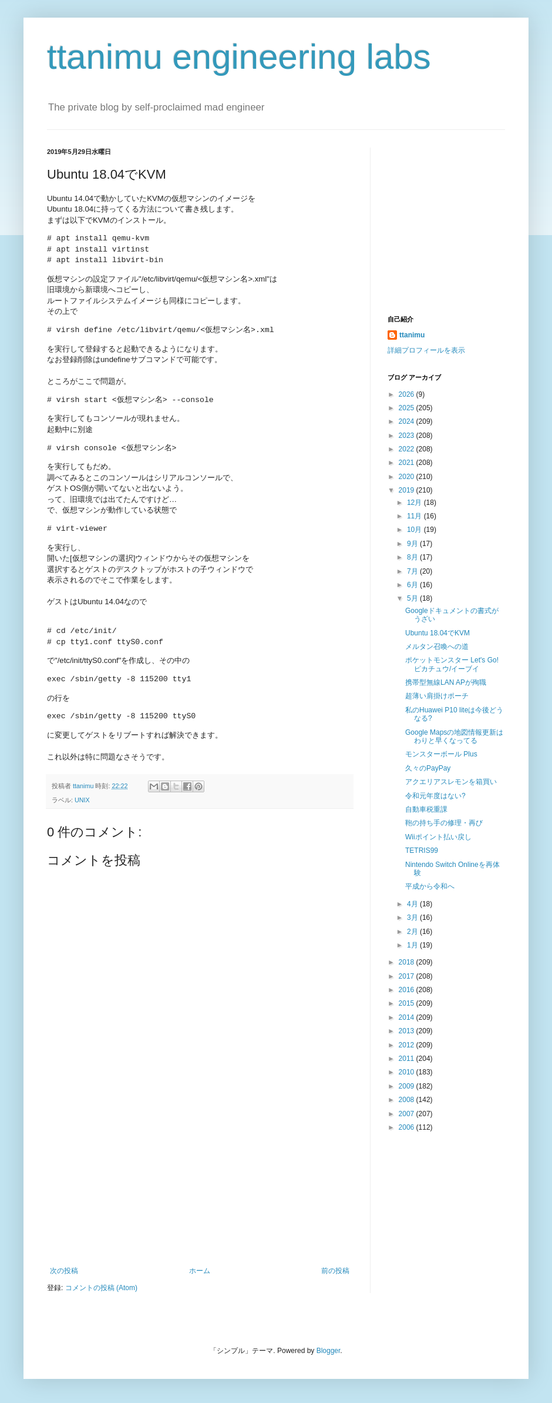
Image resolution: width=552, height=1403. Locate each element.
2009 (407, 1086)
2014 (407, 1017)
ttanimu (412, 335)
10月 (415, 529)
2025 (407, 408)
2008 (407, 1100)
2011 (407, 1058)
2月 (413, 931)
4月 (413, 904)
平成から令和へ (430, 886)
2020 (407, 477)
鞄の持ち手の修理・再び (444, 823)
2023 (407, 435)
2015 (407, 1003)
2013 (407, 1031)
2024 (407, 421)
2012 (407, 1045)
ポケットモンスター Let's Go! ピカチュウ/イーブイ (452, 664)
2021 (407, 462)
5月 (413, 598)
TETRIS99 (421, 850)
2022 (407, 449)
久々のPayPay (427, 768)
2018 (407, 962)
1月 (413, 945)
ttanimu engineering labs (239, 56)
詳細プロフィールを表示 (426, 350)
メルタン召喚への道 (437, 646)
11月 (415, 516)
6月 (413, 585)
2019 (407, 490)
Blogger (329, 1351)
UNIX (82, 799)
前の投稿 (335, 1271)
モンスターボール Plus (441, 754)
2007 (407, 1114)
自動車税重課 (426, 809)
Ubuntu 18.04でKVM (437, 633)
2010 (407, 1072)
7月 (413, 571)
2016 (407, 990)
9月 (413, 544)
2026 (407, 394)
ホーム (199, 1271)
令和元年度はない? (435, 796)
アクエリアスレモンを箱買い (451, 782)
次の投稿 (64, 1271)
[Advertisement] (200, 1193)
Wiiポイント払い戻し (438, 837)
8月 (413, 557)
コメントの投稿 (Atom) (101, 1288)
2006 (407, 1127)
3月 (413, 917)
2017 (407, 976)
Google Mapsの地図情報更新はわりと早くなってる (454, 736)
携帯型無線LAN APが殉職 (445, 682)
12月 (415, 502)
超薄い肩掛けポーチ (437, 696)
